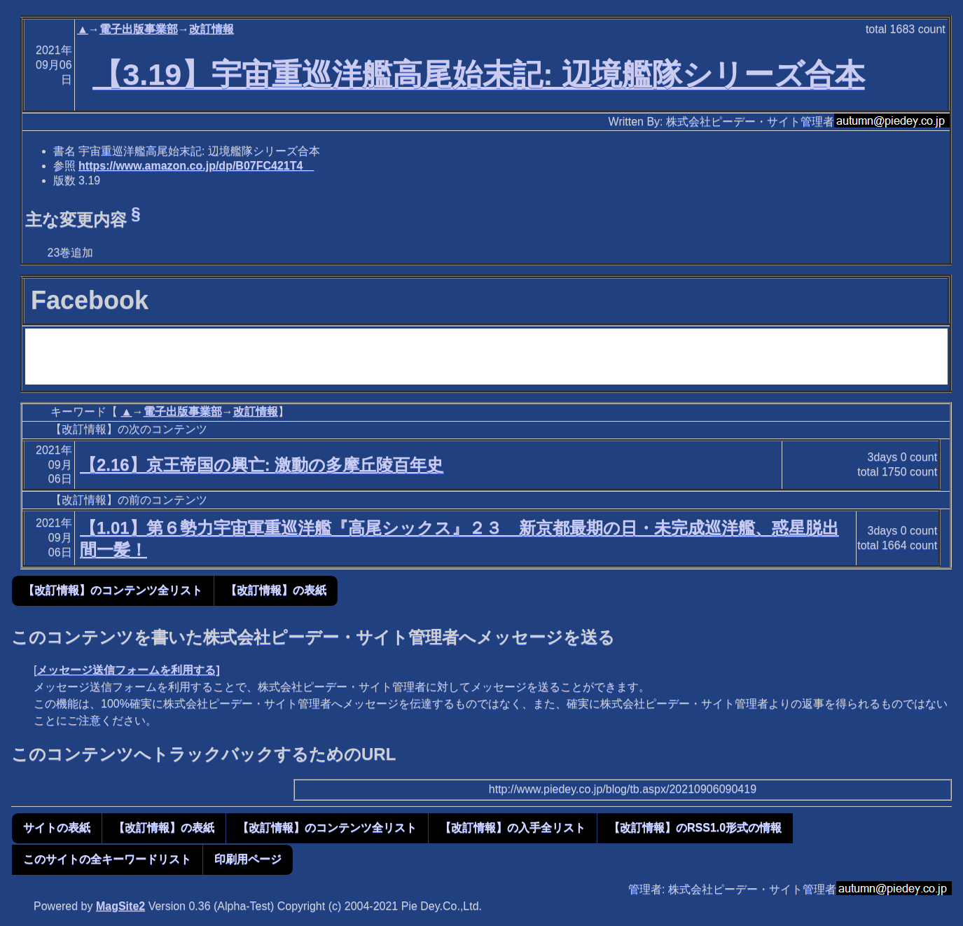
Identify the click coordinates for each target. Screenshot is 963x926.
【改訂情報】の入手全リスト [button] (513, 828)
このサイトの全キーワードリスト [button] (107, 859)
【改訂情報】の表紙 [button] (276, 590)
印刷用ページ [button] (248, 859)
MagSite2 (120, 906)
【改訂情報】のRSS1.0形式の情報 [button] (695, 828)
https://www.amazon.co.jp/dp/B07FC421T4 (196, 166)
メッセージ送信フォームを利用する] (127, 670)
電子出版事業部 (138, 29)
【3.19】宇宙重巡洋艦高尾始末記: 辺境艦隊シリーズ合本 (478, 74)
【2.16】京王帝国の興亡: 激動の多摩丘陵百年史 (261, 464)
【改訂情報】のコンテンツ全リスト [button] (112, 590)
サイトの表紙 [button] (56, 828)
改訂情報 (211, 29)
